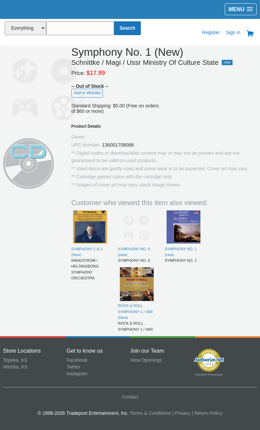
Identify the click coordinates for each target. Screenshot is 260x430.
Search (127, 28)
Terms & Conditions (150, 413)
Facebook (77, 360)
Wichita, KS (15, 367)
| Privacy (181, 413)
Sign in (233, 32)
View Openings (146, 360)
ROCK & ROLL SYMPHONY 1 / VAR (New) (135, 312)
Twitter (74, 367)
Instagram (77, 373)
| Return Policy (207, 413)
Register (211, 32)
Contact (130, 397)
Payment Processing (209, 374)
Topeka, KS (15, 360)
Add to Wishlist (87, 93)
